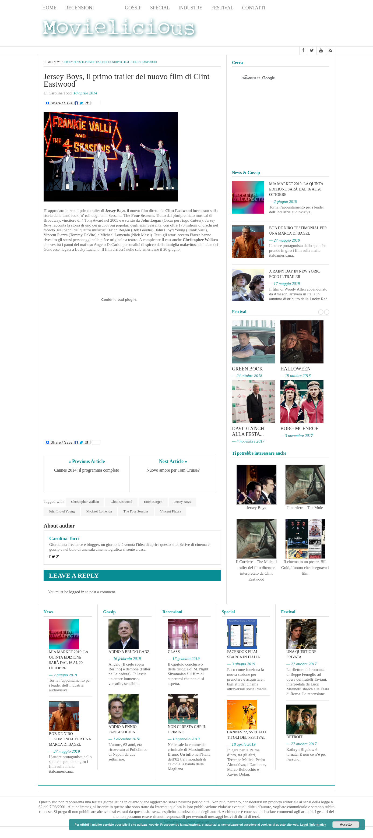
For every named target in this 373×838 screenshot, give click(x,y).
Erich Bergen (153, 502)
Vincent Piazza (171, 511)
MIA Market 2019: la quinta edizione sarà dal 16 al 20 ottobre (296, 189)
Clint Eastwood (122, 502)
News (109, 7)
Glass (174, 652)
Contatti (254, 7)
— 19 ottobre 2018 (295, 375)
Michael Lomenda (99, 511)
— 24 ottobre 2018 (247, 375)
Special (160, 7)
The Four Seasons (136, 511)
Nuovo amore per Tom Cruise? (173, 470)
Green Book (247, 369)
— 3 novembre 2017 (296, 435)
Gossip (133, 7)
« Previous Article (86, 461)
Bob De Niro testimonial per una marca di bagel (70, 739)
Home (49, 7)
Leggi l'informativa (313, 824)
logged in (76, 592)
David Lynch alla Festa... (248, 431)
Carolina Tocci (64, 538)
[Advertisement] (292, 29)
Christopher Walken (85, 502)
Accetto (346, 824)
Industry (190, 7)
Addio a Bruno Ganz (128, 652)
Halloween (295, 369)
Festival (222, 7)
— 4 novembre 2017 (248, 440)
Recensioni (79, 7)
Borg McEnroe (299, 428)
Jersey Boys (183, 502)
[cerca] (276, 78)
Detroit (294, 737)
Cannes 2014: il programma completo (86, 470)
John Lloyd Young (62, 511)
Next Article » (173, 461)
